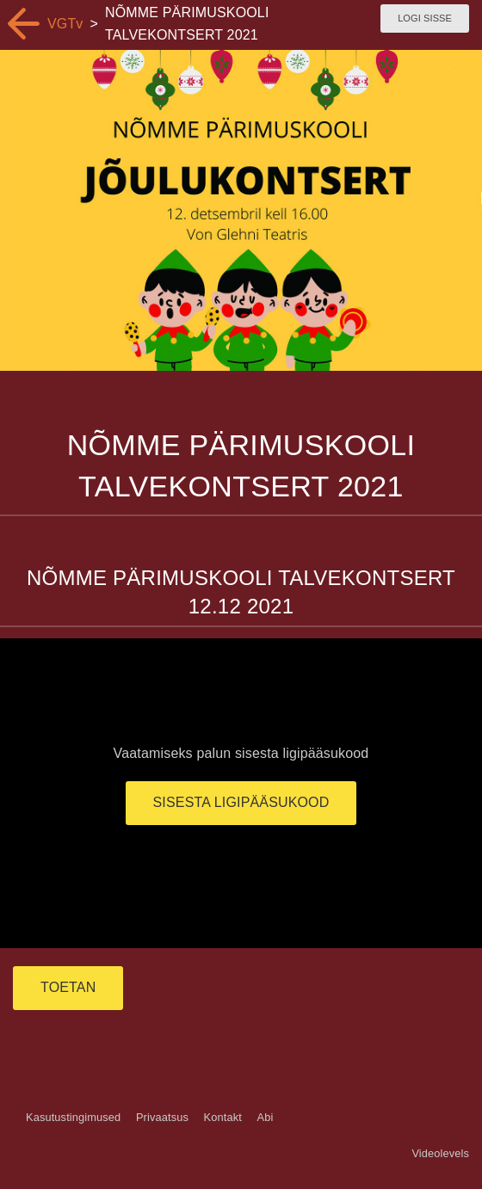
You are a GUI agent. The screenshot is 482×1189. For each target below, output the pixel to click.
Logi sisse (425, 18)
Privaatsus (162, 1117)
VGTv (65, 23)
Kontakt (223, 1117)
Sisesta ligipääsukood (241, 802)
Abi (264, 1117)
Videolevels (440, 1153)
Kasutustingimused (73, 1117)
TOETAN (68, 987)
